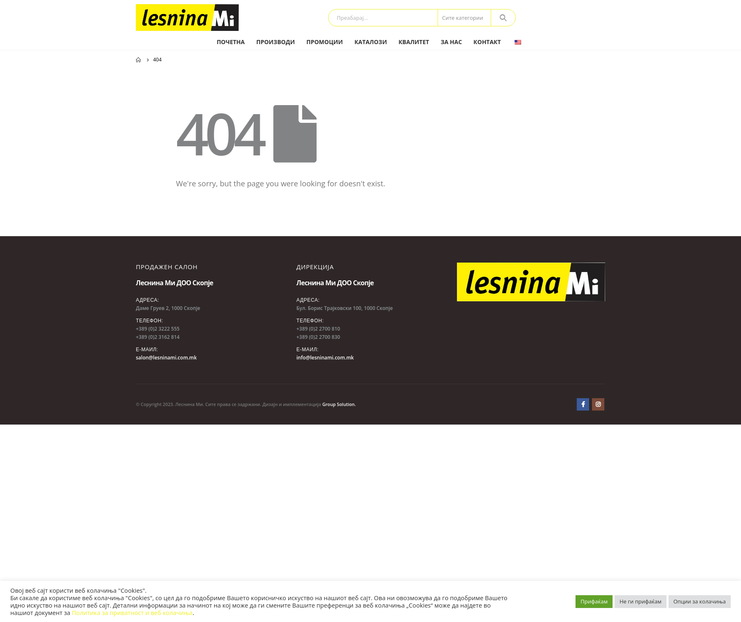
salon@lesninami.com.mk (166, 357)
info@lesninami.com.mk (325, 357)
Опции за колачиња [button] (699, 601)
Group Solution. (339, 404)
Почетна (231, 42)
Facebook (583, 404)
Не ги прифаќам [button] (641, 601)
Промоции (324, 42)
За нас (451, 42)
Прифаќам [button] (594, 601)
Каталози (370, 42)
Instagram (598, 404)
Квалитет (413, 42)
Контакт (487, 42)
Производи (275, 42)
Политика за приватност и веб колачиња (132, 612)
